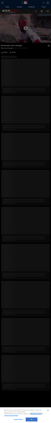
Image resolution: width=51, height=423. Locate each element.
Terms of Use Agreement (11, 415)
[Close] (48, 410)
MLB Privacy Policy (36, 413)
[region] (25, 415)
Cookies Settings (18, 419)
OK (31, 419)
